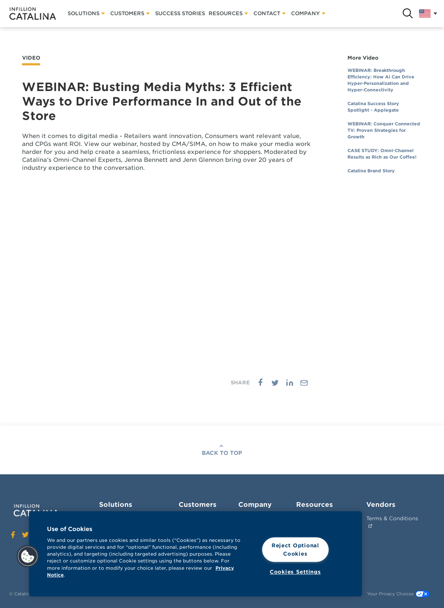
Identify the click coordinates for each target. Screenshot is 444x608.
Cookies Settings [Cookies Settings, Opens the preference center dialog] (295, 572)
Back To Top (222, 453)
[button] (27, 556)
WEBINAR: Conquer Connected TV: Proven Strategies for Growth (383, 130)
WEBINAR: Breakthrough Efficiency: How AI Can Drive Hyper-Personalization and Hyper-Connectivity (380, 80)
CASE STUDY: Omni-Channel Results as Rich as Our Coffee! (382, 154)
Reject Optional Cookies (295, 549)
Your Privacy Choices (398, 594)
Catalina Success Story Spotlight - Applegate (373, 107)
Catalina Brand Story (371, 170)
